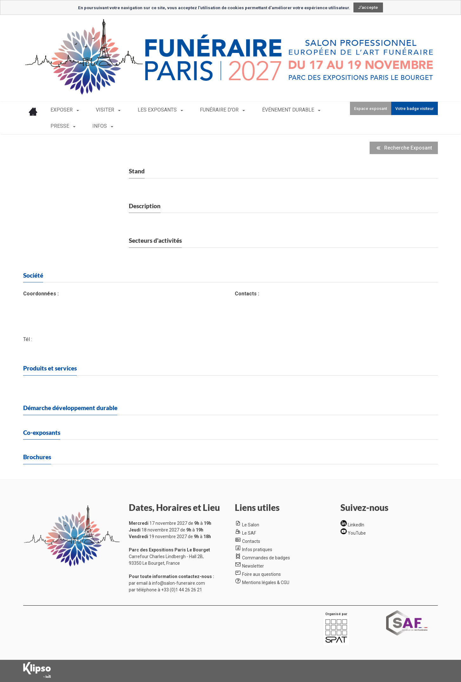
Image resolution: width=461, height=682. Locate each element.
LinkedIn (356, 524)
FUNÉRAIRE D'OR (200, 110)
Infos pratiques (257, 549)
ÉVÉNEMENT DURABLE (261, 110)
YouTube (357, 532)
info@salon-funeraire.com (178, 583)
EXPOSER (62, 110)
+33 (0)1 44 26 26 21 (181, 589)
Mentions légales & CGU (265, 582)
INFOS (58, 126)
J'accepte (368, 7)
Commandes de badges (266, 557)
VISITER (99, 110)
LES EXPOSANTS (144, 110)
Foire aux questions (261, 574)
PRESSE (313, 110)
